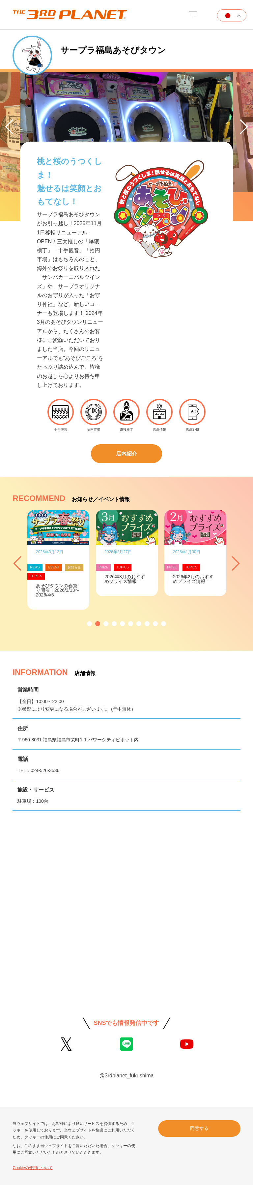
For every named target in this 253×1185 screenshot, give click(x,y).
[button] (89, 623)
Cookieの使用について (32, 1168)
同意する (199, 1128)
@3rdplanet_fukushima (126, 1075)
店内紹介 (126, 454)
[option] (126, 133)
